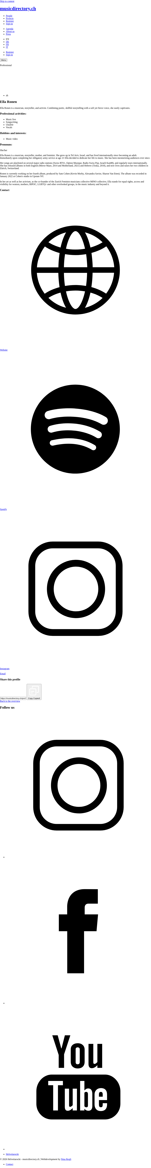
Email (3, 673)
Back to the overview (10, 701)
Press (8, 34)
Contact (9, 1164)
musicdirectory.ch (18, 8)
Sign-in (9, 23)
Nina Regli (66, 1159)
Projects (10, 18)
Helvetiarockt (12, 1154)
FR (7, 44)
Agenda (9, 28)
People (9, 15)
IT (7, 47)
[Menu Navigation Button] (3, 60)
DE (7, 42)
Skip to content (7, 1)
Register (10, 21)
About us (10, 31)
